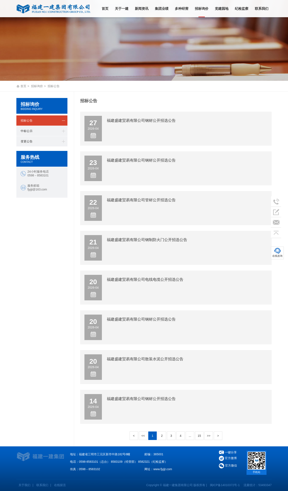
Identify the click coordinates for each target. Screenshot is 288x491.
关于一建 (121, 8)
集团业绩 (161, 8)
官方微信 (228, 465)
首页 (105, 8)
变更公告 (27, 141)
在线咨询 (277, 255)
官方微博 (228, 458)
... (190, 435)
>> (208, 435)
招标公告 (27, 120)
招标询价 (201, 8)
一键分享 (231, 452)
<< (143, 435)
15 (199, 435)
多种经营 (181, 8)
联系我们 (261, 8)
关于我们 (24, 485)
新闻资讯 (141, 8)
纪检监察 (241, 8)
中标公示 (27, 131)
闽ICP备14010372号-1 (225, 485)
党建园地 (221, 8)
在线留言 (60, 485)
